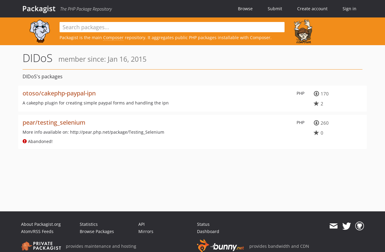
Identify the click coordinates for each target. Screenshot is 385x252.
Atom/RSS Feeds (37, 231)
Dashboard (208, 231)
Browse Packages (97, 231)
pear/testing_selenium (54, 122)
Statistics (89, 224)
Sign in (349, 8)
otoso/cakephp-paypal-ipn (59, 93)
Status (203, 224)
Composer (113, 37)
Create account (312, 8)
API (141, 224)
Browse (245, 8)
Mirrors (145, 231)
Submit (275, 8)
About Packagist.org (41, 224)
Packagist (39, 8)
